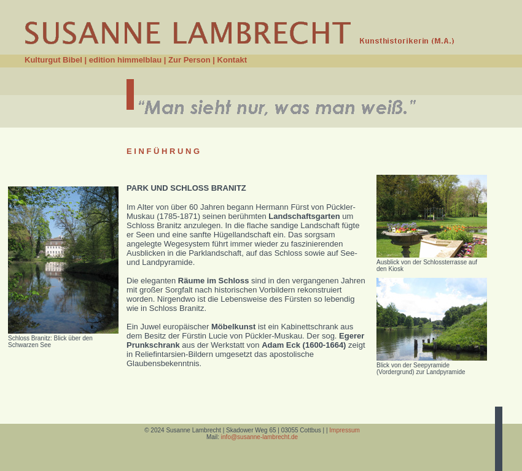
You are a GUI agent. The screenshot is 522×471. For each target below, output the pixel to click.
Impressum (344, 430)
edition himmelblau (125, 59)
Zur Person (189, 59)
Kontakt (232, 59)
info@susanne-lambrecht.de (258, 437)
